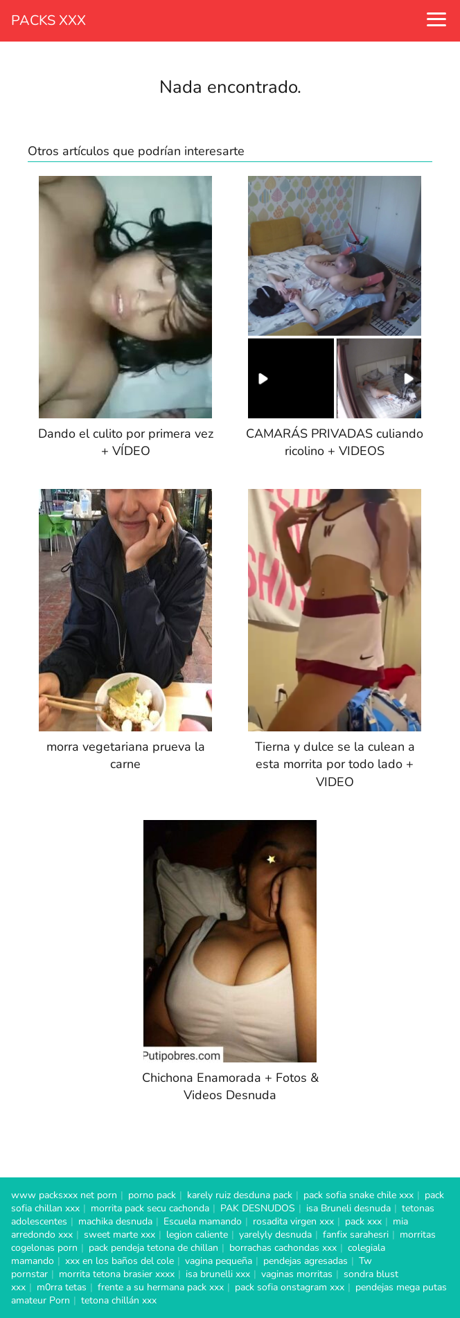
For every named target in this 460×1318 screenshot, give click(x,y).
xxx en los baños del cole (119, 1260)
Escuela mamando (202, 1221)
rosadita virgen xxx (293, 1221)
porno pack (152, 1195)
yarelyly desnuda (275, 1234)
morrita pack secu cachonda (150, 1208)
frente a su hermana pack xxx (161, 1287)
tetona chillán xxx (119, 1300)
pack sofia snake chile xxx (358, 1195)
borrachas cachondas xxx (283, 1247)
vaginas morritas (297, 1274)
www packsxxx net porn (64, 1195)
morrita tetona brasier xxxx (117, 1274)
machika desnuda (115, 1221)
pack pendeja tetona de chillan (153, 1247)
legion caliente (197, 1234)
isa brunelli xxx (218, 1274)
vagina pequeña (218, 1260)
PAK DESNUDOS (257, 1208)
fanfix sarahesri (356, 1234)
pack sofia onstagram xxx (289, 1287)
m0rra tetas (62, 1287)
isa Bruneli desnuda (348, 1208)
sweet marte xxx (119, 1234)
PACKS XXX (48, 20)
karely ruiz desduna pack (239, 1195)
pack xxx (363, 1221)
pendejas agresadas (305, 1260)
